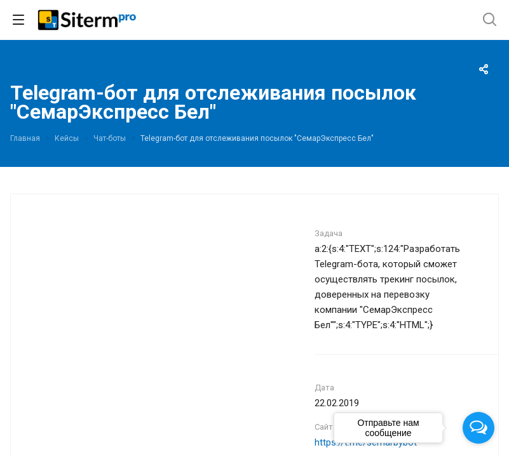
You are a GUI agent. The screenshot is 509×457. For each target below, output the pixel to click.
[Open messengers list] (478, 428)
